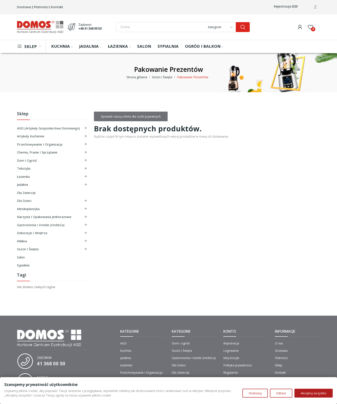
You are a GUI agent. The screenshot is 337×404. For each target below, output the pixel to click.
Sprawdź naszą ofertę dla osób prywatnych (131, 116)
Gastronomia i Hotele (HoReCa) (40, 225)
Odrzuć (281, 393)
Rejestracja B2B (286, 6)
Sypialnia (23, 265)
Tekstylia (23, 168)
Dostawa (24, 7)
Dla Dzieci (24, 200)
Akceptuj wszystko (313, 393)
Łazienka (23, 176)
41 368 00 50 (51, 363)
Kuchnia (125, 351)
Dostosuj (255, 393)
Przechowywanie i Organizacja (39, 144)
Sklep (22, 114)
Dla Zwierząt (26, 192)
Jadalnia (22, 184)
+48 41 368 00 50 (90, 28)
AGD (123, 343)
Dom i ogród (27, 160)
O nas (279, 343)
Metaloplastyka (28, 209)
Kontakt (57, 7)
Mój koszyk (231, 358)
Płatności (41, 7)
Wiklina (22, 241)
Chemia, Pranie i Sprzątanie (37, 152)
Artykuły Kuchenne (30, 136)
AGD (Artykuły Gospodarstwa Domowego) (48, 128)
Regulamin (230, 372)
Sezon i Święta (27, 249)
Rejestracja (231, 343)
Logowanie (231, 351)
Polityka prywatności (237, 365)
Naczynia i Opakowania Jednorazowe (44, 217)
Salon (21, 257)
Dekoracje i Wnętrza (32, 233)
